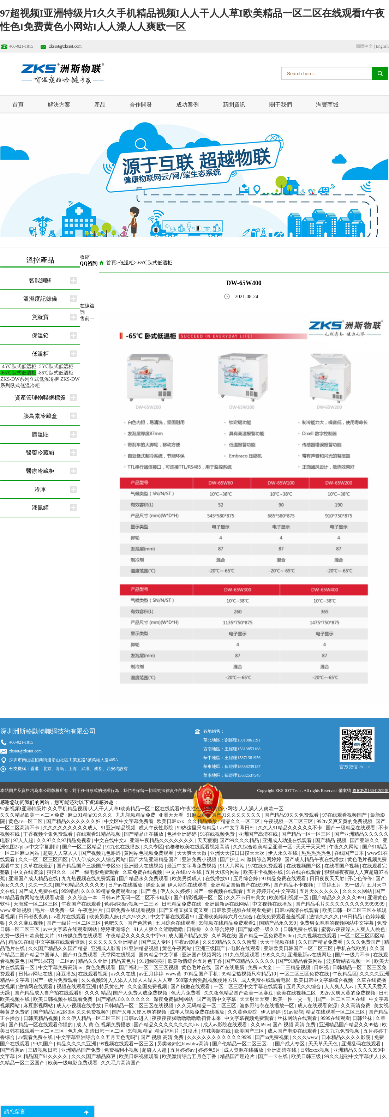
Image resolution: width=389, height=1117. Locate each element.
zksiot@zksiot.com (65, 46)
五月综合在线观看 (176, 923)
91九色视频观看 (243, 954)
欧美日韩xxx (171, 821)
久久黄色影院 (243, 1012)
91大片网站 (233, 866)
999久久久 (274, 954)
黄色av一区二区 (26, 821)
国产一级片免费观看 (56, 980)
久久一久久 (40, 885)
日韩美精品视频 (41, 1018)
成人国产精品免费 (188, 935)
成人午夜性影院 (157, 827)
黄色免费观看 (101, 967)
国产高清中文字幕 (217, 999)
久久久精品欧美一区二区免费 (33, 815)
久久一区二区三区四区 (43, 859)
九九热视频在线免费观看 (89, 878)
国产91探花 (40, 961)
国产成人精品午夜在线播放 (315, 859)
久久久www (305, 1037)
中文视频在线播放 (272, 904)
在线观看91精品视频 (99, 834)
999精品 (70, 891)
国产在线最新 (230, 967)
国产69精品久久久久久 (250, 961)
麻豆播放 (66, 974)
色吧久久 (114, 923)
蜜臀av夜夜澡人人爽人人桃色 (354, 929)
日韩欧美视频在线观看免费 (242, 910)
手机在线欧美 (351, 948)
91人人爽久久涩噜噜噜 (159, 929)
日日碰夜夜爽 (33, 916)
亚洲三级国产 (210, 948)
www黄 (173, 974)
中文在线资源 (28, 872)
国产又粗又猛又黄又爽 (184, 910)
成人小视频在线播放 (79, 1005)
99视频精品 (140, 1031)
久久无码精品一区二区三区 (207, 1005)
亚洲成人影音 (106, 948)
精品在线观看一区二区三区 (336, 1012)
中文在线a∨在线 (184, 872)
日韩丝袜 (362, 1018)
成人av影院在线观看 (226, 1024)
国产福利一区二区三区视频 (149, 967)
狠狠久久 (57, 872)
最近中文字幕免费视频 (192, 866)
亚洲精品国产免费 (81, 1050)
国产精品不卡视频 (294, 885)
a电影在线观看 (245, 948)
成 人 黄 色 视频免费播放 (104, 1024)
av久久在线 (124, 974)
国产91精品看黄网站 (301, 961)
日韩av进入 (137, 1018)
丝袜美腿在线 (216, 1031)
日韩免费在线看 (301, 929)
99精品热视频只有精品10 (249, 974)
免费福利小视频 (122, 1050)
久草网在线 (223, 935)
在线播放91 (218, 878)
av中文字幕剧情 (42, 846)
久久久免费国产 (364, 942)
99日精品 (353, 916)
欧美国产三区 (249, 1031)
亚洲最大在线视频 (144, 866)
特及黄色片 (112, 986)
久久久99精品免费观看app (110, 891)
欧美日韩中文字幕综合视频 (324, 980)
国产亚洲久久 (365, 840)
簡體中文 (364, 46)
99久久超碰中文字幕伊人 (352, 1056)
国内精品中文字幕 (159, 954)
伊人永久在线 (283, 853)
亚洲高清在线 (282, 1050)
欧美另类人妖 (104, 916)
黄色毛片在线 (197, 967)
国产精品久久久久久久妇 (74, 821)
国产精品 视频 (331, 840)
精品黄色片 (124, 961)
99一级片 (355, 885)
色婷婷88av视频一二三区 (132, 904)
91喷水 (191, 1031)
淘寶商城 (327, 105)
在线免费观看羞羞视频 (281, 916)
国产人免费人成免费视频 (141, 993)
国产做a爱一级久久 (259, 929)
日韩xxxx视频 (315, 1050)
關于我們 (280, 105)
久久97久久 (135, 916)
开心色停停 (360, 878)
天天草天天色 (323, 1043)
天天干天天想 (311, 846)
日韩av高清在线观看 (297, 910)
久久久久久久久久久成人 (71, 827)
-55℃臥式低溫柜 (55, 366)
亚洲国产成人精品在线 (33, 878)
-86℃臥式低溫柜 (55, 373)
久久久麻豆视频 (26, 923)
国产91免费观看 (81, 954)
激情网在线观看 (36, 986)
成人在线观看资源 (318, 1005)
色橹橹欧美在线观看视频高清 (198, 846)
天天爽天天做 (192, 853)
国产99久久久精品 (240, 840)
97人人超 (24, 840)
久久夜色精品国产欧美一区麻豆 (239, 993)
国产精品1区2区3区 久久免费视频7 (71, 1012)
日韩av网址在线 (36, 974)
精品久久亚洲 (93, 961)
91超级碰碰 (152, 961)
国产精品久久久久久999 (338, 897)
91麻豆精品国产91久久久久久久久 (224, 815)
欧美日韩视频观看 (139, 1056)
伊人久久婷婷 (175, 891)
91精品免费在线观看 (284, 878)
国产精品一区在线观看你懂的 (41, 1024)
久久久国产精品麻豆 (94, 1056)
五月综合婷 (246, 878)
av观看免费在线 (36, 1037)
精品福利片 (168, 1031)
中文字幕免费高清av (61, 967)
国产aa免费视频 (272, 1037)
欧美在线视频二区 (296, 993)
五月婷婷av (183, 1050)
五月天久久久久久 (319, 891)
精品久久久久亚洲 (76, 1043)
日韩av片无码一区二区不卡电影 (136, 897)
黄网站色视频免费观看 (149, 853)
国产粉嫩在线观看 (190, 986)
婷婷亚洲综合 (116, 929)
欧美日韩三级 (306, 1056)
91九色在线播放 (123, 846)
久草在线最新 (38, 866)
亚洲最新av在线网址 (310, 954)
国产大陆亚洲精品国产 (154, 859)
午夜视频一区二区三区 (289, 821)
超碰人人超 (155, 1050)
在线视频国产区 (304, 866)
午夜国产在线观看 (81, 904)
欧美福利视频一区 (289, 897)
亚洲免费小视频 (200, 859)
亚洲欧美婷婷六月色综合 (226, 916)
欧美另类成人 (187, 878)
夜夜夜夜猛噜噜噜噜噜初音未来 (187, 1018)
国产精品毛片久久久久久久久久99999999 (340, 904)
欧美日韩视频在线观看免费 (63, 999)
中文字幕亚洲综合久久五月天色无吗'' (97, 1037)
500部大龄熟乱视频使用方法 (207, 980)
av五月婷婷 (151, 974)
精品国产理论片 (238, 1056)
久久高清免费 (356, 1005)
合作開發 (141, 105)
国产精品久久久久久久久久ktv (167, 1024)
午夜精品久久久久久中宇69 (136, 935)
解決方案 (59, 105)
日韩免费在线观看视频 (131, 910)
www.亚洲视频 (16, 910)
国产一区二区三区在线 (341, 999)
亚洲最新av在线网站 (227, 904)
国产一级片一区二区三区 (74, 923)
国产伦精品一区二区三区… (242, 1043)
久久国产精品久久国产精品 (58, 948)
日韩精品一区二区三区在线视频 (139, 1005)
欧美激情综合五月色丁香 (195, 961)
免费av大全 (261, 967)
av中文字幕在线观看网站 (70, 929)
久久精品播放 (203, 821)
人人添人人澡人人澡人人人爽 (141, 980)
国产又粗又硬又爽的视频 (140, 1012)
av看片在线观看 (69, 916)
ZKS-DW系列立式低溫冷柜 (29, 379)
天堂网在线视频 (119, 954)
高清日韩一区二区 (105, 1031)
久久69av (260, 1024)
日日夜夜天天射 (328, 878)
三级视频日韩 (43, 1050)
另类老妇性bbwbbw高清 (183, 1043)
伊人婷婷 (271, 1012)
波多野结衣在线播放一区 (267, 1005)
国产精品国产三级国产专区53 (89, 866)
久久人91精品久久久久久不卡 (291, 827)
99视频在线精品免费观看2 (228, 923)
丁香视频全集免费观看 (48, 834)
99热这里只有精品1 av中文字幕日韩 (216, 827)
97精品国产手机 (202, 974)
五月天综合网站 (223, 872)
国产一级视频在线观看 (218, 891)
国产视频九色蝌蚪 (101, 853)
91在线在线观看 (304, 872)
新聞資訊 (234, 105)
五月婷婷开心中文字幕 (271, 891)
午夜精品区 (345, 974)
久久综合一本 (83, 897)
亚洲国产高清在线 (258, 834)
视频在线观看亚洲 (76, 986)
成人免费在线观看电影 (266, 980)
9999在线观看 (335, 1018)
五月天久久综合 (304, 986)
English (382, 46)
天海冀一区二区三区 (36, 904)
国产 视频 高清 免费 (295, 1024)
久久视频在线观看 (317, 935)
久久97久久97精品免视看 (64, 840)
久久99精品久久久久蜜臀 (230, 942)
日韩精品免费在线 (182, 904)
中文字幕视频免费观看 (250, 1018)
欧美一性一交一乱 (293, 999)
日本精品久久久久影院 (346, 1037)
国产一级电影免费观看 (95, 872)
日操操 (194, 929)
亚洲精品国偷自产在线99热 (241, 885)
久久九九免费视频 (340, 1031)
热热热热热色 (316, 853)
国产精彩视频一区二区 (198, 897)
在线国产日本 (349, 853)
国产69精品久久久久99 (80, 885)
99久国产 (43, 1043)
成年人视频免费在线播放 (198, 1012)
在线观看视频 (93, 974)
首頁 (18, 105)
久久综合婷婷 (220, 929)
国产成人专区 (156, 942)
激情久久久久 (324, 916)
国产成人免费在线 (38, 891)
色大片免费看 (186, 993)
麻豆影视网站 (38, 1005)
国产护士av (232, 859)
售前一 (87, 318)
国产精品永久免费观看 (144, 878)
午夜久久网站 (344, 846)
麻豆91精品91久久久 (91, 815)
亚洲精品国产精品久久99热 (349, 1024)
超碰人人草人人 (61, 853)
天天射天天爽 (255, 999)
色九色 (75, 1031)
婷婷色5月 (210, 1050)
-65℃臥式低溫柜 (18, 373)
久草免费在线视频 (142, 872)
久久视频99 (93, 980)
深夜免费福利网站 (174, 999)
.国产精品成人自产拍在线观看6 (48, 993)
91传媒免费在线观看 (81, 935)
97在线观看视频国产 (345, 815)
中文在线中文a (110, 840)
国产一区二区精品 (82, 846)
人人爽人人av (339, 986)
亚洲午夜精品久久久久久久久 (162, 840)
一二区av (65, 961)
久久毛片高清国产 (121, 1062)
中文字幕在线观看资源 (60, 942)
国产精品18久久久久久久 (124, 999)
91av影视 (293, 1012)
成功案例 (187, 105)
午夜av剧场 (187, 942)
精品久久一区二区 (241, 821)
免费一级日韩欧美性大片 (28, 935)
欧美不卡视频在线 (263, 872)
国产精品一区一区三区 (306, 834)
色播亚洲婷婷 (182, 834)
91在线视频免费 (218, 834)
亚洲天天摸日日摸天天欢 (238, 853)
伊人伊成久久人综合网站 (99, 859)
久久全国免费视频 (147, 986)
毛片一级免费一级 (55, 910)
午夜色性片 (91, 910)
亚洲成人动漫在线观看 (287, 840)
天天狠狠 (207, 840)
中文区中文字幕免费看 (129, 821)
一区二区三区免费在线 (305, 974)
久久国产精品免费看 (321, 942)
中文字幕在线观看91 (173, 916)
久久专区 (153, 846)
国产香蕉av (13, 1050)
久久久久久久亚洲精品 (113, 942)
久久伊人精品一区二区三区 (91, 1018)
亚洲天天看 (171, 815)
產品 (100, 105)
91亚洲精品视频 (119, 827)
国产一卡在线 (273, 1056)
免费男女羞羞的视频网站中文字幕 (337, 923)
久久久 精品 (98, 993)
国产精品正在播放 (144, 834)
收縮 (85, 257)
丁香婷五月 (330, 885)
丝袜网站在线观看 (297, 1018)
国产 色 (149, 891)
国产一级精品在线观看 (351, 827)
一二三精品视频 (294, 967)
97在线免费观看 (266, 866)
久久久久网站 (357, 891)
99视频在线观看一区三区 (127, 1043)
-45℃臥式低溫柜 (18, 366)
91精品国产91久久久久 (43, 1056)
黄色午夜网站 (177, 948)
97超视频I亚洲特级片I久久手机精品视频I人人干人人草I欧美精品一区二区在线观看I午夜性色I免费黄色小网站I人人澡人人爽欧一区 (141, 808)
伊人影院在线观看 (188, 885)
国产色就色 (140, 923)
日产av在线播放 (126, 885)
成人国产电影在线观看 (293, 1031)
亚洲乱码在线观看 (361, 1043)
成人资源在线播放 (244, 1050)
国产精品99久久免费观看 (292, 815)
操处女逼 (156, 885)
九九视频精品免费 (136, 815)
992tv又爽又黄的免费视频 (345, 821)
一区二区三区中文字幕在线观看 (249, 986)
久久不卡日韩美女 (246, 897)
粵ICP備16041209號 (370, 790)
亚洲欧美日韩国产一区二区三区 (299, 948)
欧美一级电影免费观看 (73, 1062)
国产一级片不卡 (353, 954)
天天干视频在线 (278, 942)
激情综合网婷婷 (265, 859)
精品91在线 (20, 942)
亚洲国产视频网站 (202, 954)
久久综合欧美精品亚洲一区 (263, 846)
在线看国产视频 (342, 866)
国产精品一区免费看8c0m (267, 935)
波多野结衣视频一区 (349, 961)
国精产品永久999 (278, 923)
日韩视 (322, 967)
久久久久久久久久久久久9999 (220, 1037)
